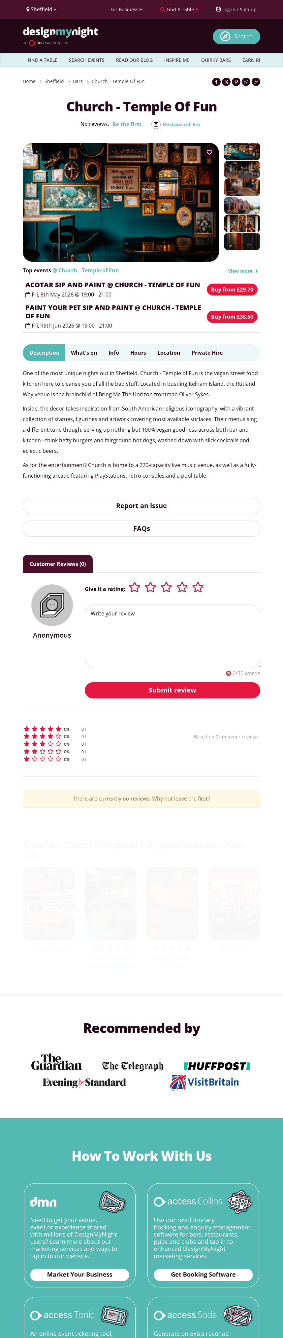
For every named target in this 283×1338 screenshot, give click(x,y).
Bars (78, 81)
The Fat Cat (234, 948)
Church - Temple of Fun (118, 81)
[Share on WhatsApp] (246, 82)
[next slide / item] (247, 908)
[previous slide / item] (36, 908)
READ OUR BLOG (134, 60)
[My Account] (235, 9)
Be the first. (126, 124)
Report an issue (141, 505)
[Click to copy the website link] (256, 82)
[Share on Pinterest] (236, 82)
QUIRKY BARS (216, 60)
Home (29, 81)
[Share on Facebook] (216, 82)
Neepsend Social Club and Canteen (110, 961)
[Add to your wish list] (209, 152)
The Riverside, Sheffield (172, 961)
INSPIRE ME (177, 60)
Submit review (172, 690)
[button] (90, 729)
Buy (232, 289)
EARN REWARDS (260, 60)
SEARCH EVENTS (87, 60)
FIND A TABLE (42, 60)
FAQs (141, 528)
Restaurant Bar (182, 124)
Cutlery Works (48, 948)
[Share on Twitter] (226, 82)
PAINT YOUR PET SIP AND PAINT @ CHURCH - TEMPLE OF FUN (113, 311)
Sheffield (54, 81)
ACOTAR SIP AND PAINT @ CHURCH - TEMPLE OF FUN (112, 284)
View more (243, 271)
